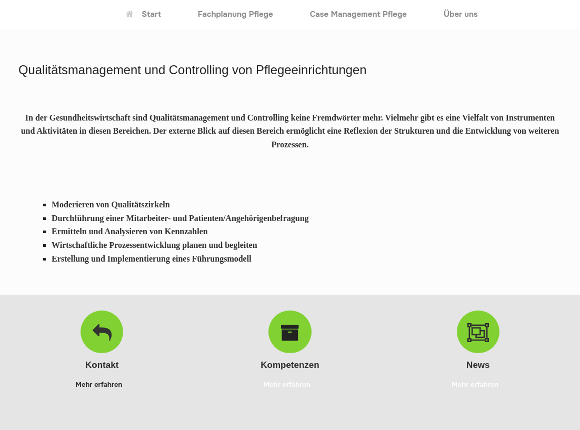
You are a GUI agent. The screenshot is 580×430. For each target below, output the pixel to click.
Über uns (461, 14)
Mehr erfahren (101, 384)
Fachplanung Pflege (235, 14)
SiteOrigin (359, 410)
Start (143, 14)
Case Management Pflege (358, 14)
